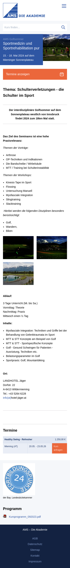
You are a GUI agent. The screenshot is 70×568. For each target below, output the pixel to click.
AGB (35, 538)
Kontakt (35, 555)
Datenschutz (35, 544)
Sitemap (35, 549)
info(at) (7, 397)
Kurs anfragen (58, 448)
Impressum (35, 561)
